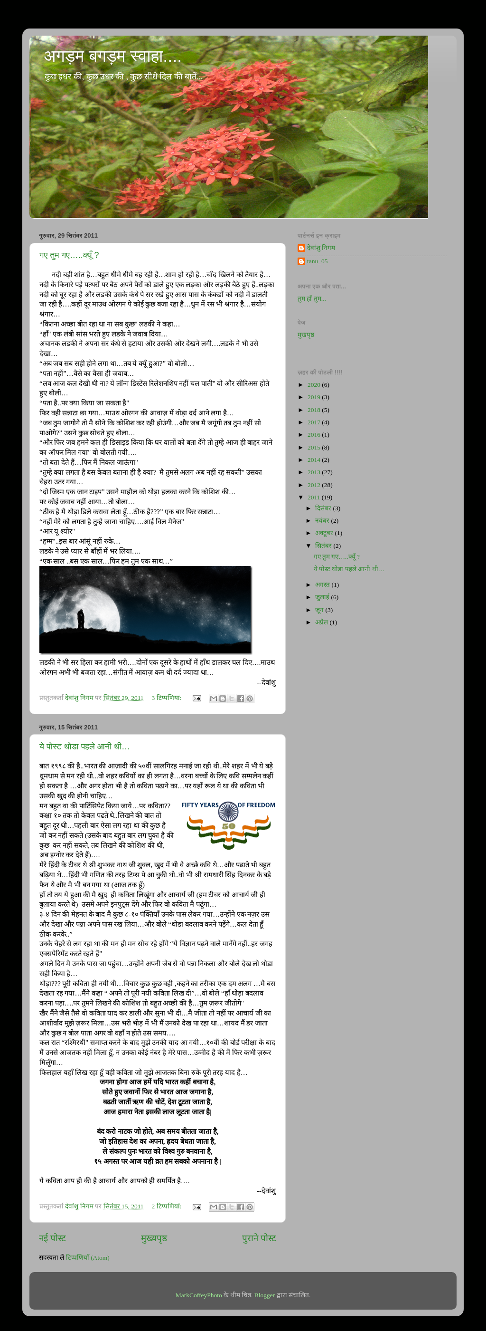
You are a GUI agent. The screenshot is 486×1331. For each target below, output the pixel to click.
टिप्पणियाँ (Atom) (88, 1257)
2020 (315, 384)
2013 (315, 472)
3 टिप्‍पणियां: (167, 697)
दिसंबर (324, 508)
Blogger (264, 1295)
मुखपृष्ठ (306, 334)
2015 (315, 447)
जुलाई (323, 597)
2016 (315, 434)
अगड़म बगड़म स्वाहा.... (113, 56)
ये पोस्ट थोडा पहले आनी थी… (84, 746)
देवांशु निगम (321, 247)
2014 (315, 459)
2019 (315, 397)
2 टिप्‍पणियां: (167, 1206)
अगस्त (323, 584)
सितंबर (324, 545)
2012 (315, 484)
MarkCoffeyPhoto (199, 1295)
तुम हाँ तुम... (312, 298)
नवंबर (323, 520)
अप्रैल (322, 622)
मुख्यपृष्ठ (154, 1238)
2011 (315, 497)
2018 (315, 409)
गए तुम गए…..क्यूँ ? (69, 255)
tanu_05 (317, 261)
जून (320, 609)
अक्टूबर (325, 532)
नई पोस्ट (52, 1238)
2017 (315, 422)
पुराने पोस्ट (259, 1238)
